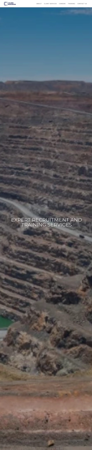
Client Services (50, 3)
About (39, 3)
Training (71, 3)
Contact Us (82, 3)
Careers (62, 3)
